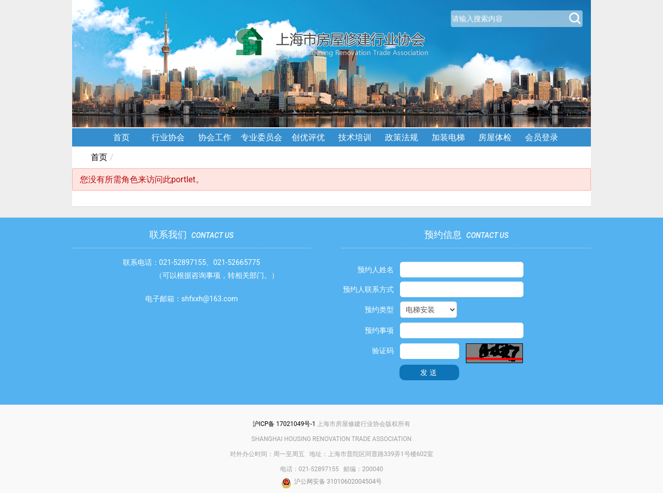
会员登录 (541, 137)
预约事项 (379, 330)
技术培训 (354, 137)
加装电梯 (448, 137)
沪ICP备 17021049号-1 (284, 424)
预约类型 (379, 309)
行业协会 (168, 137)
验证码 (383, 351)
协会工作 (214, 137)
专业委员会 (261, 137)
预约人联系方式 (368, 289)
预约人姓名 (375, 269)
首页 (121, 137)
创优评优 (308, 137)
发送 (429, 372)
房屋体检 (495, 137)
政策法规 (401, 137)
